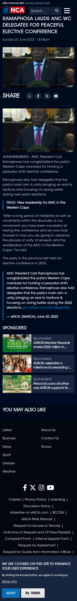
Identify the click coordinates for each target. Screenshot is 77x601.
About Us (48, 430)
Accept (11, 593)
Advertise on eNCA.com (29, 512)
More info (9, 581)
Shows (46, 447)
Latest (7, 430)
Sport (7, 455)
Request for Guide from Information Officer (37, 552)
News (7, 447)
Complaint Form (18, 539)
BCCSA (58, 512)
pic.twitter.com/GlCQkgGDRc (46, 308)
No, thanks (33, 593)
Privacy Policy (35, 499)
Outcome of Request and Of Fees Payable (37, 532)
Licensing (57, 499)
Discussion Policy (37, 506)
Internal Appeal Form (52, 539)
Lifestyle (9, 463)
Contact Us (50, 438)
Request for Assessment (36, 545)
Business (9, 438)
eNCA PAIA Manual (37, 519)
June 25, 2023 (47, 317)
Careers (15, 499)
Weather (9, 471)
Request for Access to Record (37, 526)
